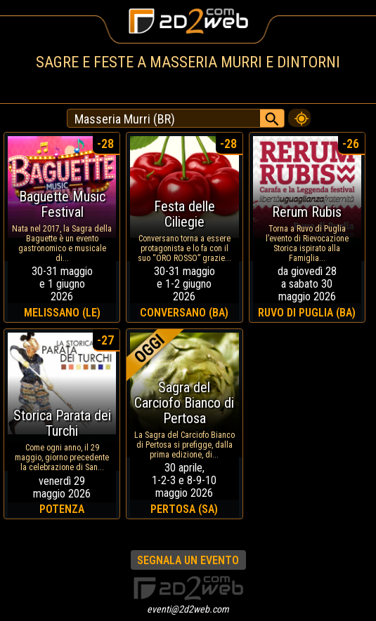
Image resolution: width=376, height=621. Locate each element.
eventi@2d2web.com (188, 609)
